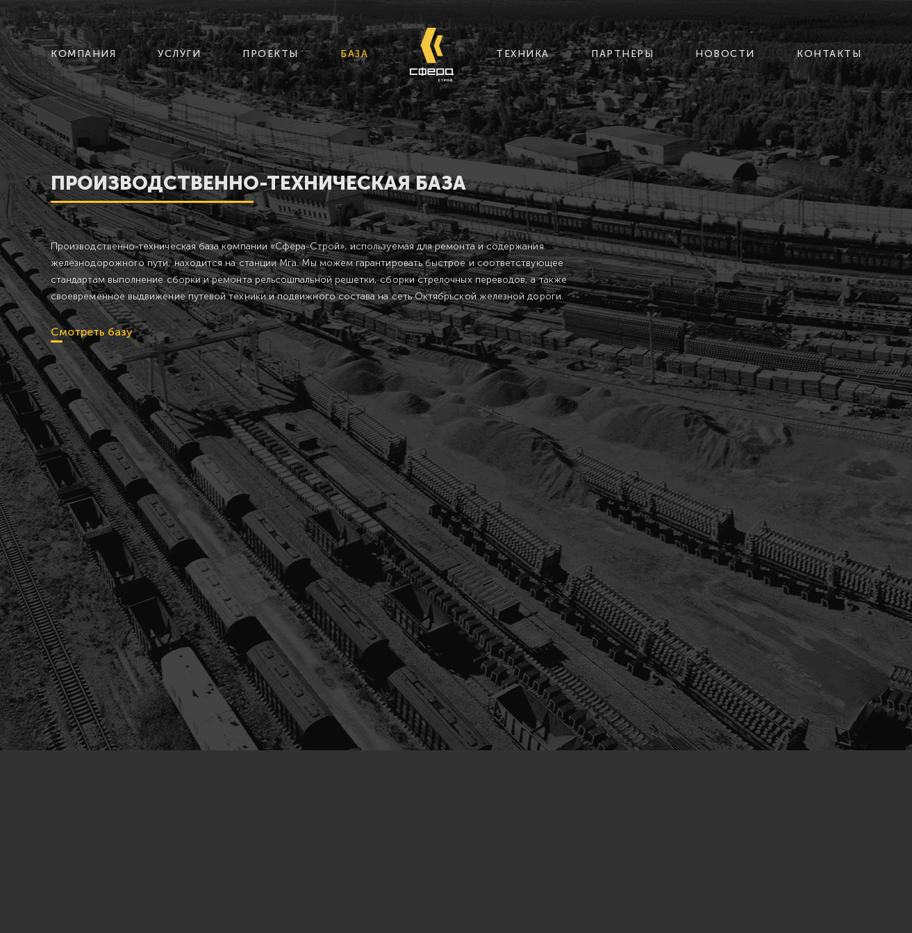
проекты (270, 54)
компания (83, 54)
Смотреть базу (92, 331)
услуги (179, 54)
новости (725, 54)
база (354, 54)
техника (522, 54)
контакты (829, 54)
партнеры (622, 54)
